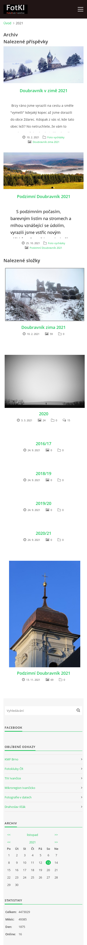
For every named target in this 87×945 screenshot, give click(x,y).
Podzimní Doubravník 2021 (43, 196)
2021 (32, 842)
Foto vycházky (55, 137)
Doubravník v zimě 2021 (44, 90)
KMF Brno (11, 759)
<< (8, 835)
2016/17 (43, 443)
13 (48, 862)
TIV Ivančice (13, 778)
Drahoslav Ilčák (15, 807)
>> (56, 835)
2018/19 (43, 473)
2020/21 (43, 533)
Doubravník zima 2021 (46, 142)
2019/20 (43, 503)
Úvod (7, 23)
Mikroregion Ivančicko (20, 788)
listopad (32, 835)
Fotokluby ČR (14, 769)
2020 (43, 413)
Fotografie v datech (18, 797)
